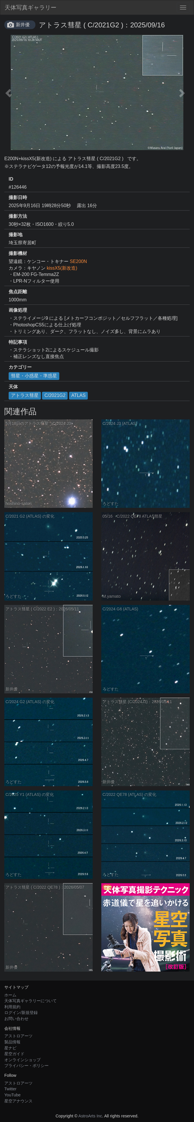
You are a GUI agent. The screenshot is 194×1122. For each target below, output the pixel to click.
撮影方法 (18, 216)
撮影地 (15, 234)
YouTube (12, 1095)
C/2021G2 (54, 395)
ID (11, 179)
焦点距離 (18, 291)
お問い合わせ (16, 1018)
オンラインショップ (22, 1059)
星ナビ (10, 1048)
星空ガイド (14, 1053)
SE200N (78, 261)
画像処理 (18, 310)
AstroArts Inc (90, 1116)
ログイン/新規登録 (21, 1012)
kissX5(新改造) (62, 268)
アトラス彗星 (25, 395)
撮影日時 (18, 197)
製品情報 (12, 1042)
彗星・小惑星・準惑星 (34, 375)
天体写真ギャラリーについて (30, 1000)
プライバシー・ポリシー (26, 1065)
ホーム (10, 995)
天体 (13, 386)
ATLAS (78, 395)
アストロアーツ (18, 1036)
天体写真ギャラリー (30, 7)
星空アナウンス (18, 1101)
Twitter (10, 1089)
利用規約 (12, 1006)
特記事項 (18, 342)
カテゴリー (20, 367)
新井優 (23, 24)
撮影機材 (18, 253)
